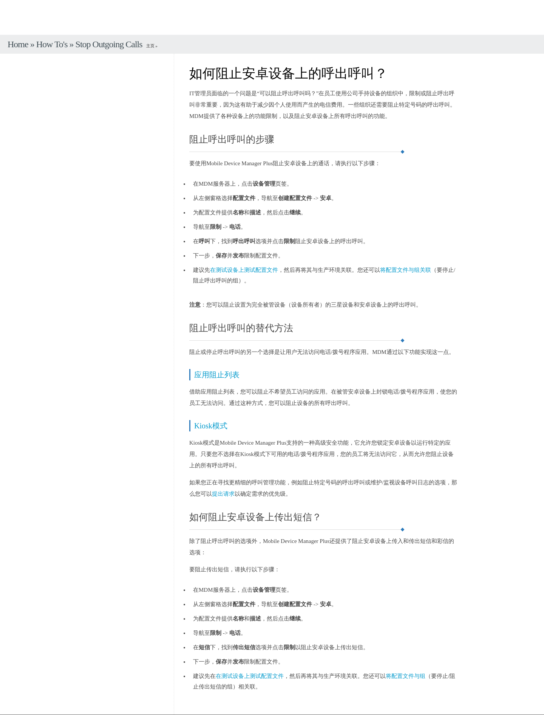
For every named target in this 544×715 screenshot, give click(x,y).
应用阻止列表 (217, 375)
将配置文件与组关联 (405, 270)
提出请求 (223, 494)
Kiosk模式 (210, 426)
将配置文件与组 (405, 676)
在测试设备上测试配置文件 (244, 270)
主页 (151, 45)
